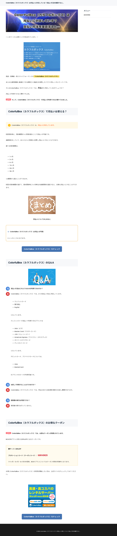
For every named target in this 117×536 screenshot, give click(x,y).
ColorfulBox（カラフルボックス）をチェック (42, 249)
